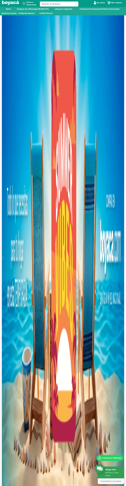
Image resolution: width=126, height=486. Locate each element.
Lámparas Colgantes (63, 9)
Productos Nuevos (27, 13)
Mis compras (114, 3)
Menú (7, 9)
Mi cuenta (99, 3)
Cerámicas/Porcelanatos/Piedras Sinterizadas (99, 9)
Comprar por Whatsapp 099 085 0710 (33, 9)
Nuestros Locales (9, 13)
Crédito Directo (46, 13)
